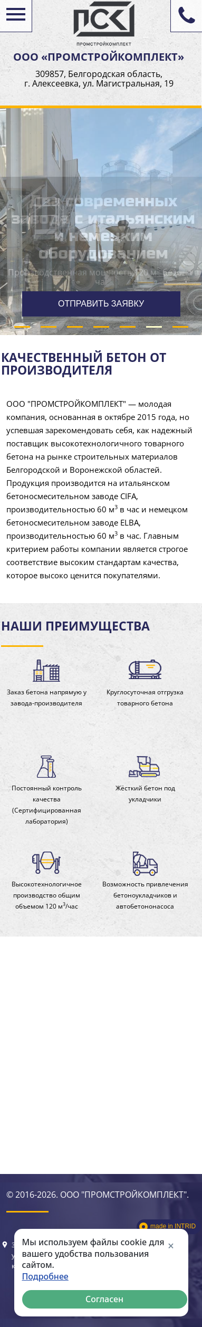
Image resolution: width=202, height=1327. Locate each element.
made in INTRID (173, 1226)
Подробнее (45, 1276)
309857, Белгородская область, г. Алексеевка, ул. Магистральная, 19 (99, 78)
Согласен (104, 1299)
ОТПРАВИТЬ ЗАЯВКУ (101, 303)
